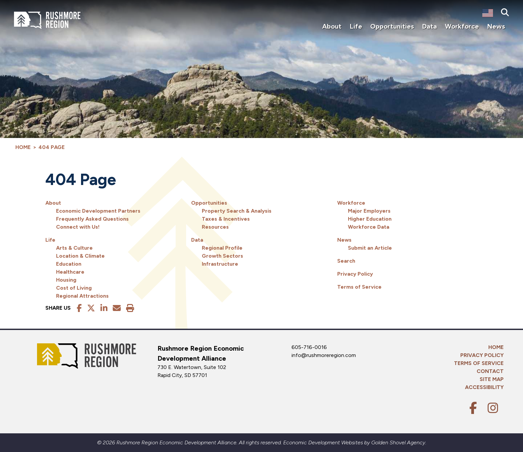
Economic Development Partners (98, 211)
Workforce (351, 203)
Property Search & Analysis (237, 211)
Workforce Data (368, 227)
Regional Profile (222, 248)
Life (50, 240)
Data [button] (429, 26)
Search (346, 261)
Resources (215, 227)
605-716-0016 (309, 347)
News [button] (496, 26)
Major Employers (369, 211)
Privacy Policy (355, 274)
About (53, 203)
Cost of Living (74, 288)
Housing (66, 280)
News (344, 240)
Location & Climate (80, 256)
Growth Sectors (222, 256)
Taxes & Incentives (226, 219)
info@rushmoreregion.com (324, 355)
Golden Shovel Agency (398, 442)
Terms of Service (359, 287)
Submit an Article (370, 248)
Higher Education (370, 219)
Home (496, 347)
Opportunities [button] (392, 26)
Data (197, 240)
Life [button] (356, 26)
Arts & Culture (74, 248)
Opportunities (209, 203)
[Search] (505, 13)
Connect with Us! (78, 227)
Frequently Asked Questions (92, 219)
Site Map (492, 379)
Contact (490, 371)
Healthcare (70, 272)
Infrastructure (220, 264)
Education (68, 264)
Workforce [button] (462, 26)
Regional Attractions (82, 296)
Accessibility (484, 387)
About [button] (332, 26)
